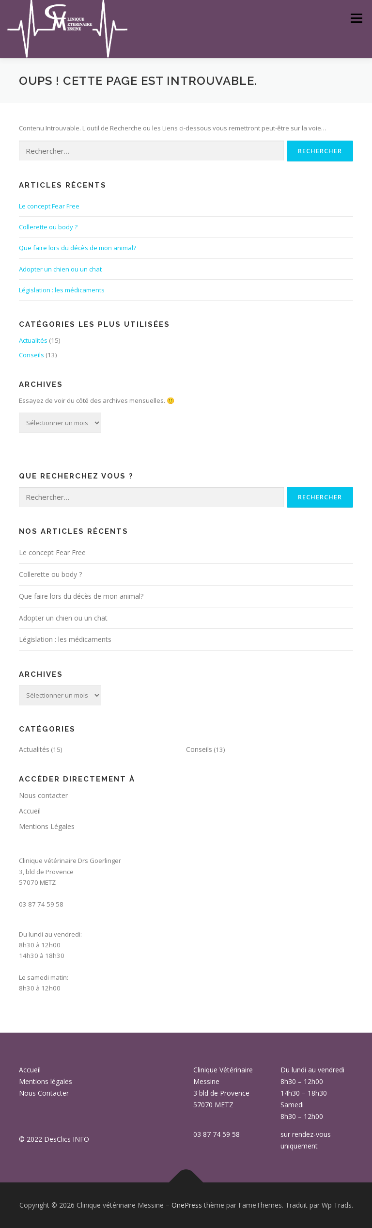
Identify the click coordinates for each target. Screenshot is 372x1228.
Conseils (31, 355)
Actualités (33, 340)
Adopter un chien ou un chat (60, 269)
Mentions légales (45, 1081)
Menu (356, 18)
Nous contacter (43, 795)
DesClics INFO (66, 1139)
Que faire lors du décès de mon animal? (77, 247)
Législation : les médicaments (62, 290)
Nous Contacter (44, 1093)
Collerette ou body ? (48, 227)
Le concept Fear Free (49, 206)
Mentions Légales (47, 826)
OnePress (186, 1205)
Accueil (30, 810)
